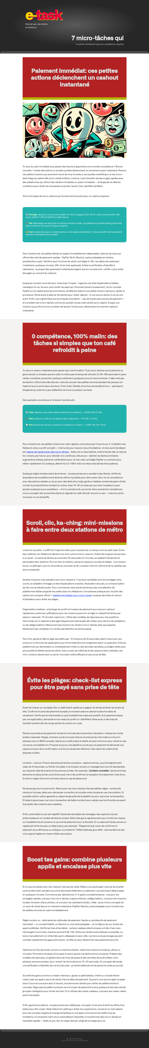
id (78, 1039)
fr (73, 1039)
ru (75, 1039)
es (70, 1039)
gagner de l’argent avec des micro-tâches (48, 451)
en (67, 1039)
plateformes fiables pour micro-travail (72, 595)
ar (81, 1039)
